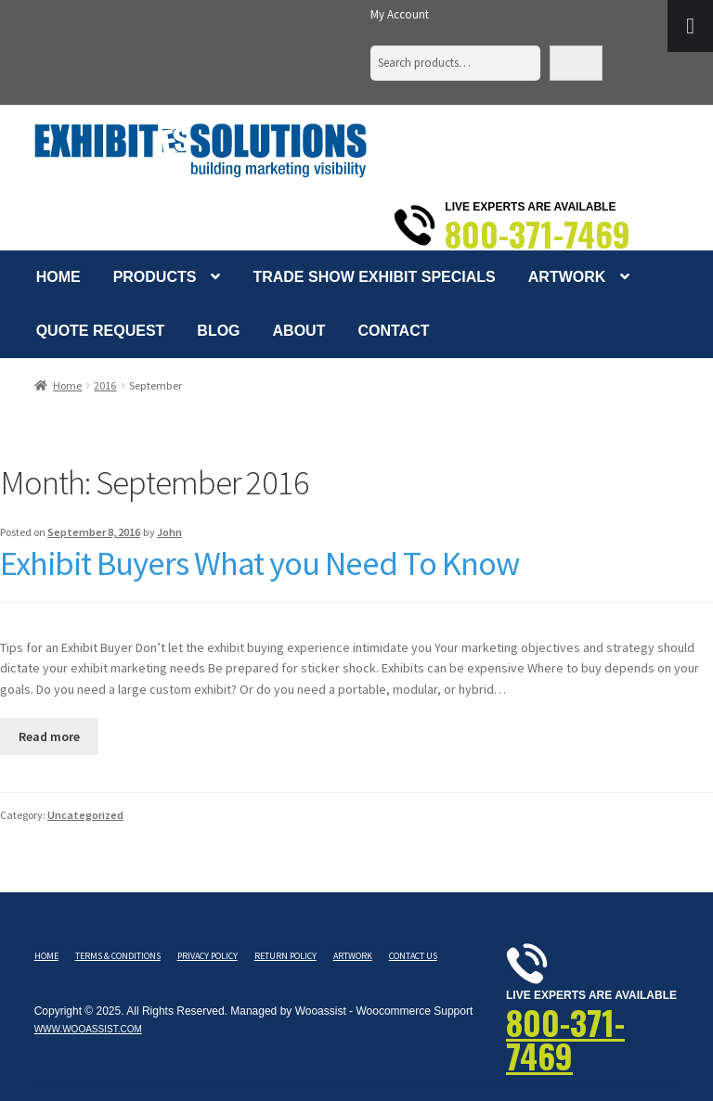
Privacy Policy (207, 956)
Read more (49, 736)
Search (576, 62)
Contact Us (413, 956)
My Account (399, 14)
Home (58, 277)
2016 (105, 385)
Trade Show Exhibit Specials (374, 277)
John (169, 532)
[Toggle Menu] (690, 26)
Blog (218, 331)
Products (155, 277)
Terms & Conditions (118, 956)
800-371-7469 (537, 233)
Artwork (567, 277)
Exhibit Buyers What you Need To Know (259, 563)
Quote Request (100, 331)
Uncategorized (85, 815)
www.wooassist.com (88, 1029)
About (299, 331)
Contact (393, 331)
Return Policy (285, 956)
